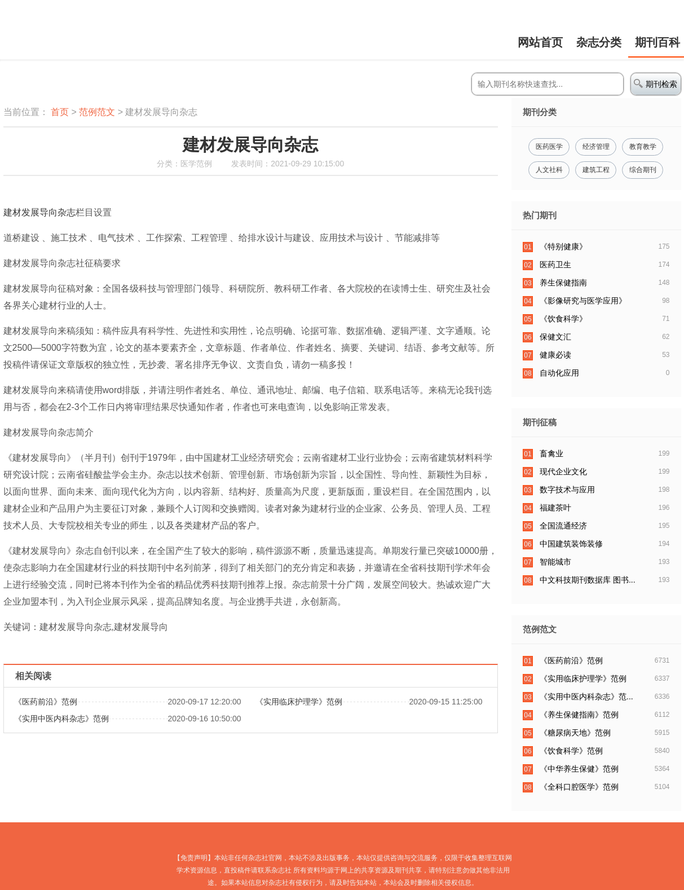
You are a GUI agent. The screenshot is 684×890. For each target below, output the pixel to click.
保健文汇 (555, 336)
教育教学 (642, 147)
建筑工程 (596, 170)
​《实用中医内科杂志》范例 (61, 718)
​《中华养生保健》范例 (579, 768)
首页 (60, 112)
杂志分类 (598, 42)
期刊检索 (655, 84)
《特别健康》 (563, 246)
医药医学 (549, 147)
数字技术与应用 (567, 489)
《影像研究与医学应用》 (583, 300)
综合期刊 (642, 170)
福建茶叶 (555, 507)
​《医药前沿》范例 (45, 701)
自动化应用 (559, 372)
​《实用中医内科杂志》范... (586, 696)
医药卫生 (555, 264)
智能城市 (555, 561)
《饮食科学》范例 (571, 750)
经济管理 (596, 147)
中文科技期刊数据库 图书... (588, 579)
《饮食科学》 (563, 318)
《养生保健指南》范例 (579, 714)
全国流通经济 (563, 525)
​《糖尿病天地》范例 (575, 732)
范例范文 (97, 112)
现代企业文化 (563, 471)
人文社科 (549, 170)
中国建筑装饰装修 (571, 543)
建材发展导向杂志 (39, 212)
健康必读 (555, 354)
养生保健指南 (563, 282)
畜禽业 (551, 453)
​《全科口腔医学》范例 (579, 786)
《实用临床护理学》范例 (298, 701)
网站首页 (540, 42)
